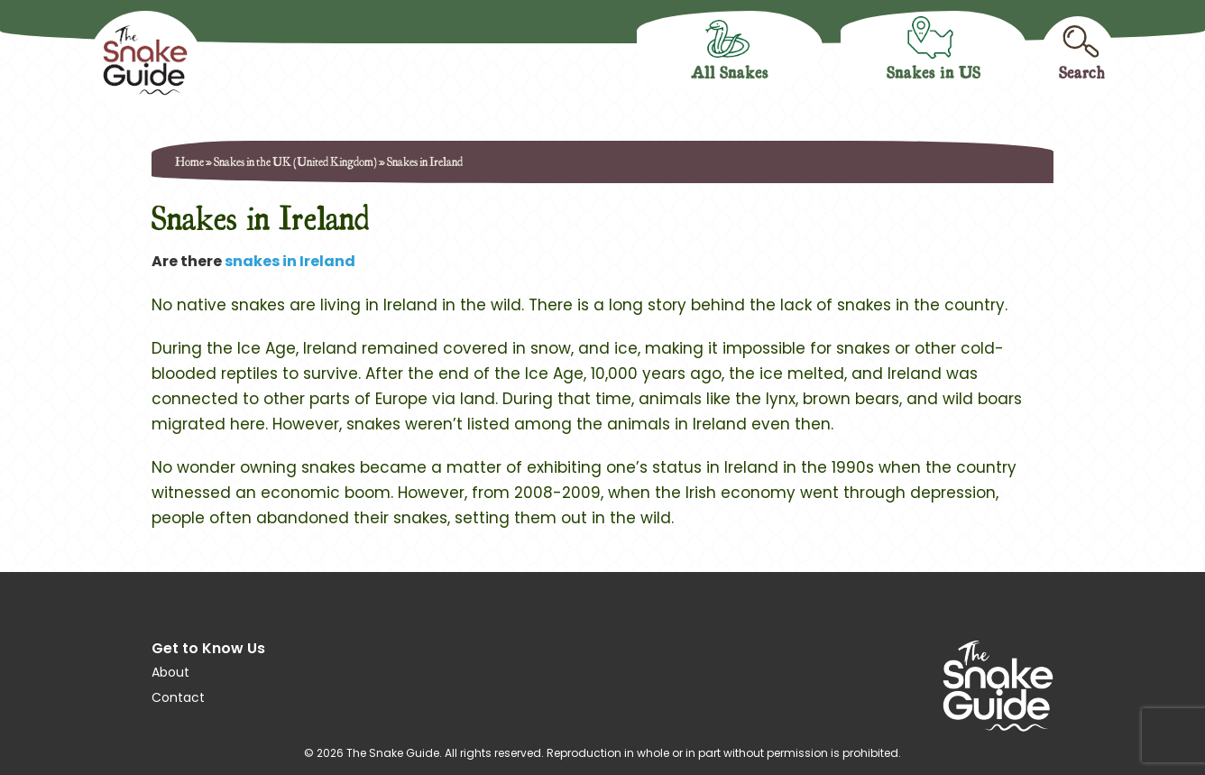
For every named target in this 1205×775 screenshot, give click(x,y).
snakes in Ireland (290, 261)
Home (189, 161)
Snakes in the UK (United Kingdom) (295, 161)
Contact (178, 697)
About (170, 672)
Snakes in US (933, 71)
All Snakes (729, 71)
